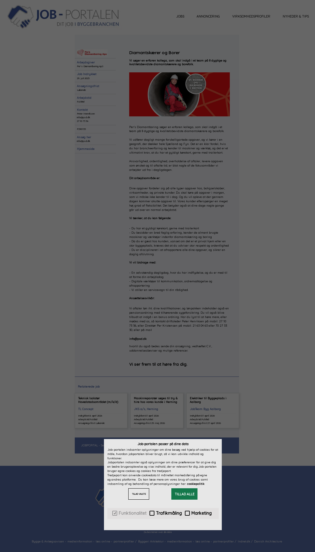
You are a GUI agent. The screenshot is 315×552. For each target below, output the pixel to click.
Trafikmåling (166, 513)
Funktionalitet (129, 513)
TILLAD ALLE (184, 494)
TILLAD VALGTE (139, 494)
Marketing (198, 513)
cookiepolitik (195, 484)
